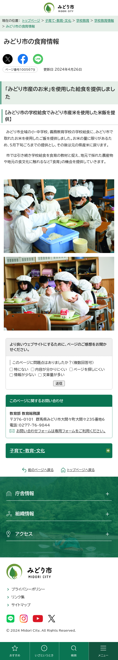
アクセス (24, 534)
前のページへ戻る (41, 470)
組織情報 (24, 513)
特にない (21, 369)
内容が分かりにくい (51, 369)
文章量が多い (53, 375)
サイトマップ (21, 605)
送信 (59, 383)
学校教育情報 (104, 20)
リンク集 (18, 597)
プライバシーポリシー (28, 589)
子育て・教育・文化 (58, 20)
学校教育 (82, 20)
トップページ (31, 20)
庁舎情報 (24, 493)
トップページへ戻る (81, 470)
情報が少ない (25, 375)
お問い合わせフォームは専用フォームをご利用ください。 (61, 431)
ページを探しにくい (89, 369)
